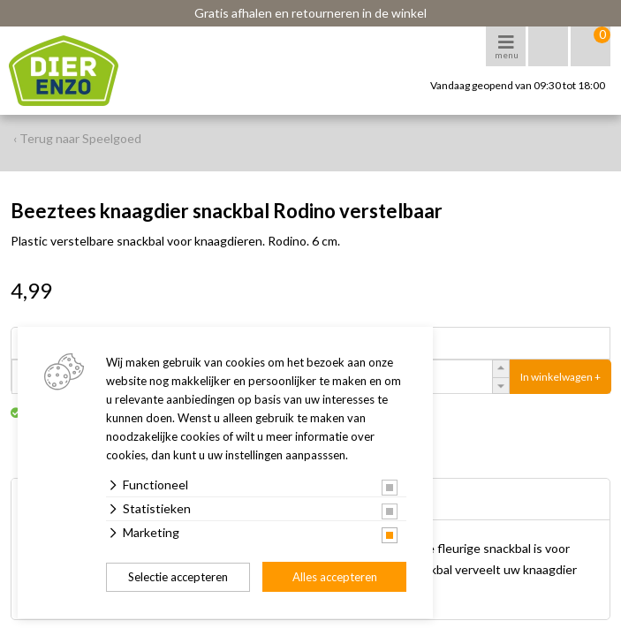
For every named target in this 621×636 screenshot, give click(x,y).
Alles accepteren (334, 577)
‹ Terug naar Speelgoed (77, 138)
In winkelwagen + (560, 376)
